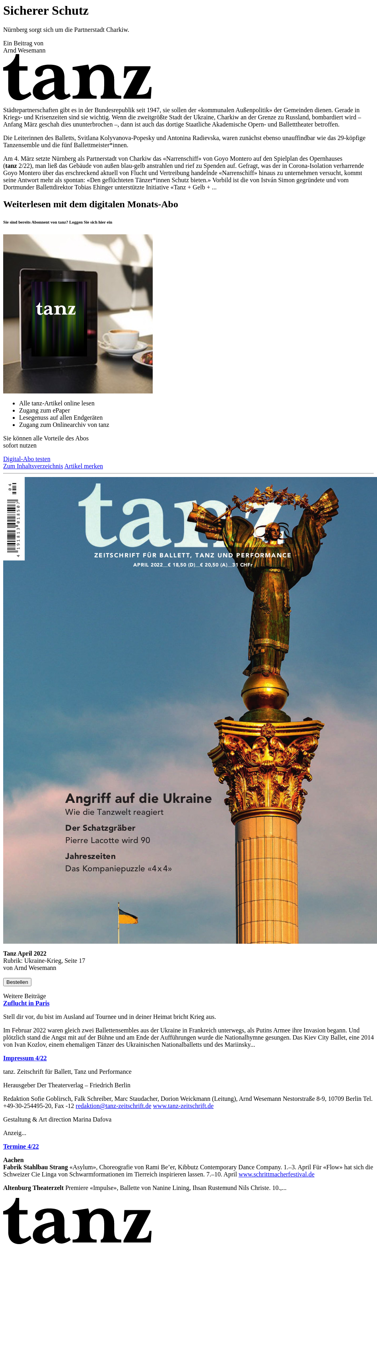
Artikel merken (83, 466)
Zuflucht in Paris (26, 1003)
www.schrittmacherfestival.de (277, 1174)
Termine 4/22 (21, 1146)
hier (102, 222)
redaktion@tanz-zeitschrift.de (113, 1105)
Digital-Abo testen (27, 459)
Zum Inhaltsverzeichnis (33, 466)
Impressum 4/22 (25, 1058)
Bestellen (17, 982)
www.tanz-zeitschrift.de (183, 1105)
